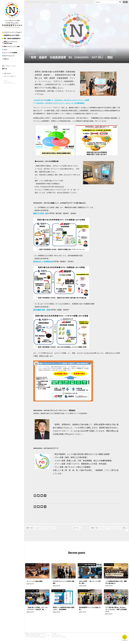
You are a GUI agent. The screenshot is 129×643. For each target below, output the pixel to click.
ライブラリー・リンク (10, 66)
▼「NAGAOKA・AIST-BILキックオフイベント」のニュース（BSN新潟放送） (59, 103)
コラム (5, 49)
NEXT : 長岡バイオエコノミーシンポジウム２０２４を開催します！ (109, 529)
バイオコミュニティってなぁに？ (13, 32)
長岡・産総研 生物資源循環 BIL (12, 38)
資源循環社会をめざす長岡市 (11, 35)
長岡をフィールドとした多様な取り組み (10, 42)
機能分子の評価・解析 (40, 213)
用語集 (5, 68)
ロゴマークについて (9, 55)
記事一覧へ (76, 528)
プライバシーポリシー (10, 76)
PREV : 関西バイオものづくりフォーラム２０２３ (40, 528)
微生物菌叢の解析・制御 (41, 310)
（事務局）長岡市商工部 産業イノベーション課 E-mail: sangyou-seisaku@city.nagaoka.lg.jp (37, 635)
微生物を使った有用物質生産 (43, 261)
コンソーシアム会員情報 (10, 52)
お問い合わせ (7, 73)
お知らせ (6, 59)
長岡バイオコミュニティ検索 (11, 46)
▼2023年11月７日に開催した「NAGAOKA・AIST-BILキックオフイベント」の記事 (61, 100)
